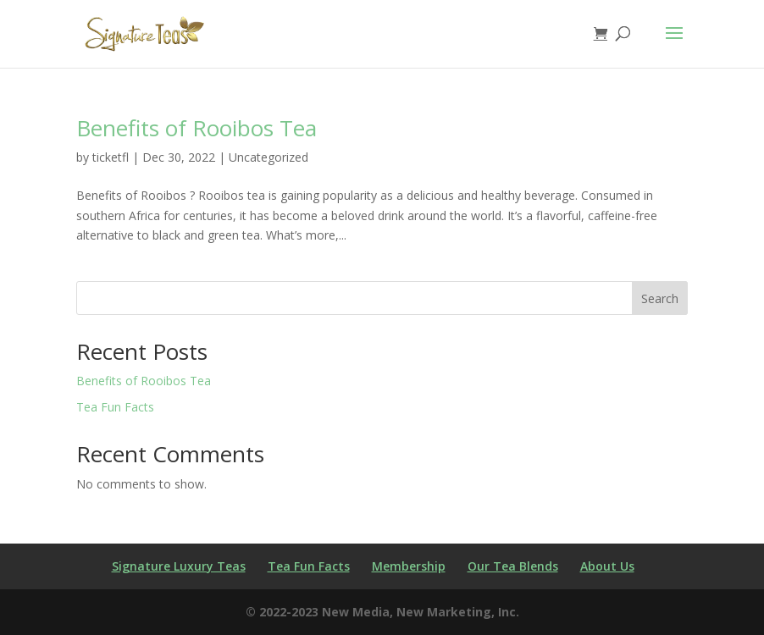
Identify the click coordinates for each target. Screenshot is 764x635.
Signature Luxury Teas (179, 566)
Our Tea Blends (513, 566)
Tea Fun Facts (115, 407)
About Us (607, 566)
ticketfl (110, 157)
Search (659, 298)
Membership (409, 566)
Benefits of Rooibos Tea (196, 128)
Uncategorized (268, 157)
